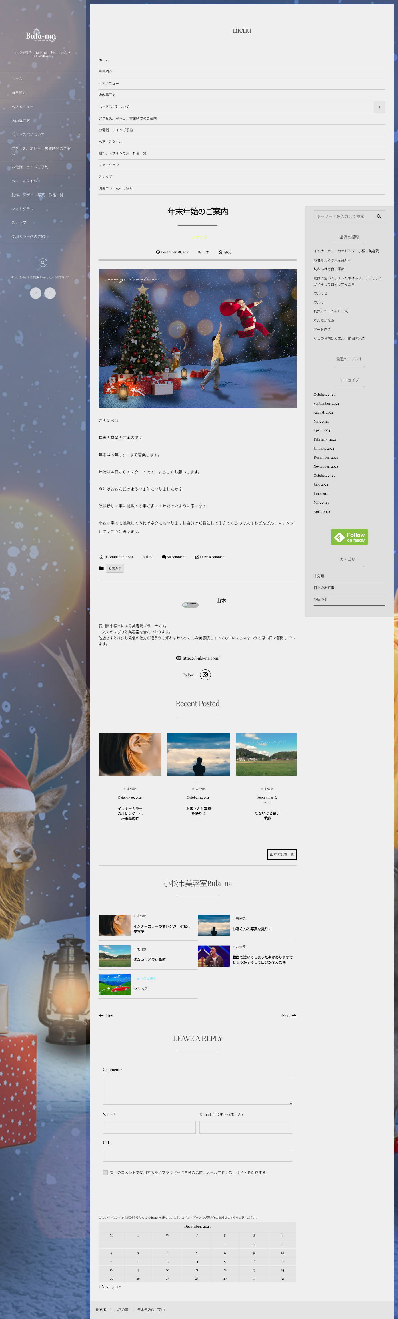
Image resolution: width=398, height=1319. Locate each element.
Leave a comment (213, 557)
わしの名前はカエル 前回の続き (339, 338)
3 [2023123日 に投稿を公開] (282, 1244)
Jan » (116, 1286)
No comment (176, 557)
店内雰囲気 (107, 95)
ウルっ (319, 302)
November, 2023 (326, 466)
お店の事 (114, 568)
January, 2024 (324, 448)
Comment (111, 1069)
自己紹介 (105, 72)
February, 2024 (325, 439)
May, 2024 (321, 421)
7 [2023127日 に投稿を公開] (196, 1253)
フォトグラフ (109, 165)
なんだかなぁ (324, 320)
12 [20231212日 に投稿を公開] (138, 1261)
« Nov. (104, 1286)
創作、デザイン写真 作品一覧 (123, 153)
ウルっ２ (320, 293)
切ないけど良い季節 (329, 269)
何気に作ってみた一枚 (331, 311)
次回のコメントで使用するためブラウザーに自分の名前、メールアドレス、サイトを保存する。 (189, 1172)
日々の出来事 (324, 588)
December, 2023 (326, 457)
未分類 (319, 576)
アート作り (322, 329)
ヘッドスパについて (114, 106)
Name (108, 1114)
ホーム (104, 60)
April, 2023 (322, 511)
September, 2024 (326, 403)
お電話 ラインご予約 (116, 130)
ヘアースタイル (110, 142)
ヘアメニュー (109, 83)
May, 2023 (321, 502)
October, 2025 (324, 394)
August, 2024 (323, 412)
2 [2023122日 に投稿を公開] (254, 1244)
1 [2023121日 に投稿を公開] (224, 1244)
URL (106, 1142)
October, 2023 (324, 475)
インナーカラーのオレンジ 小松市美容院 (346, 251)
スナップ (105, 176)
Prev (106, 1015)
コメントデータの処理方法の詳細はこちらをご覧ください (218, 1217)
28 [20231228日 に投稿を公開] (196, 1278)
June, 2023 (321, 493)
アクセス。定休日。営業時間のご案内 (128, 118)
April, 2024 (322, 430)
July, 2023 (321, 484)
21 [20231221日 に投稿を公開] (196, 1270)
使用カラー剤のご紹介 (116, 188)
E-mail (205, 1114)
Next (289, 1015)
